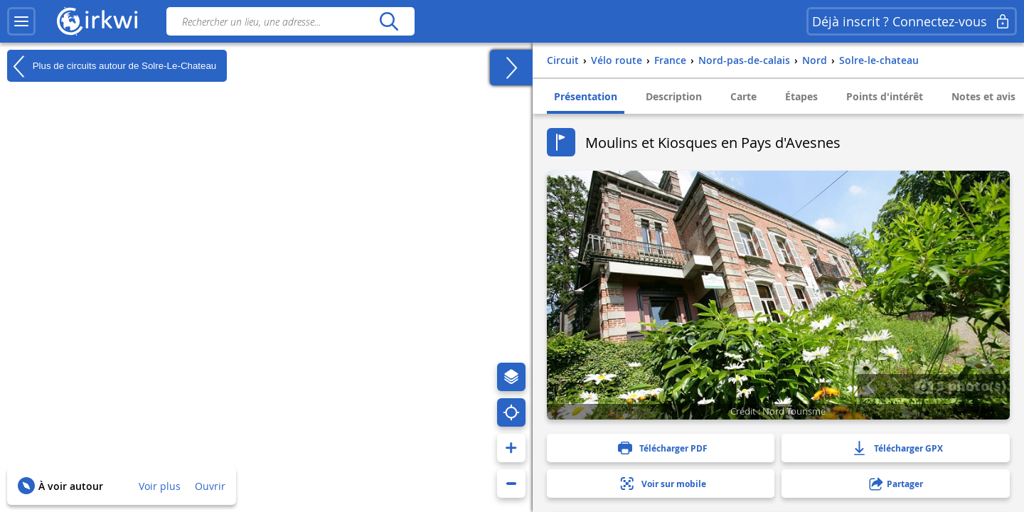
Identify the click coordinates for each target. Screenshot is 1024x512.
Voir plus (160, 486)
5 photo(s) (960, 385)
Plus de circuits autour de (111, 66)
